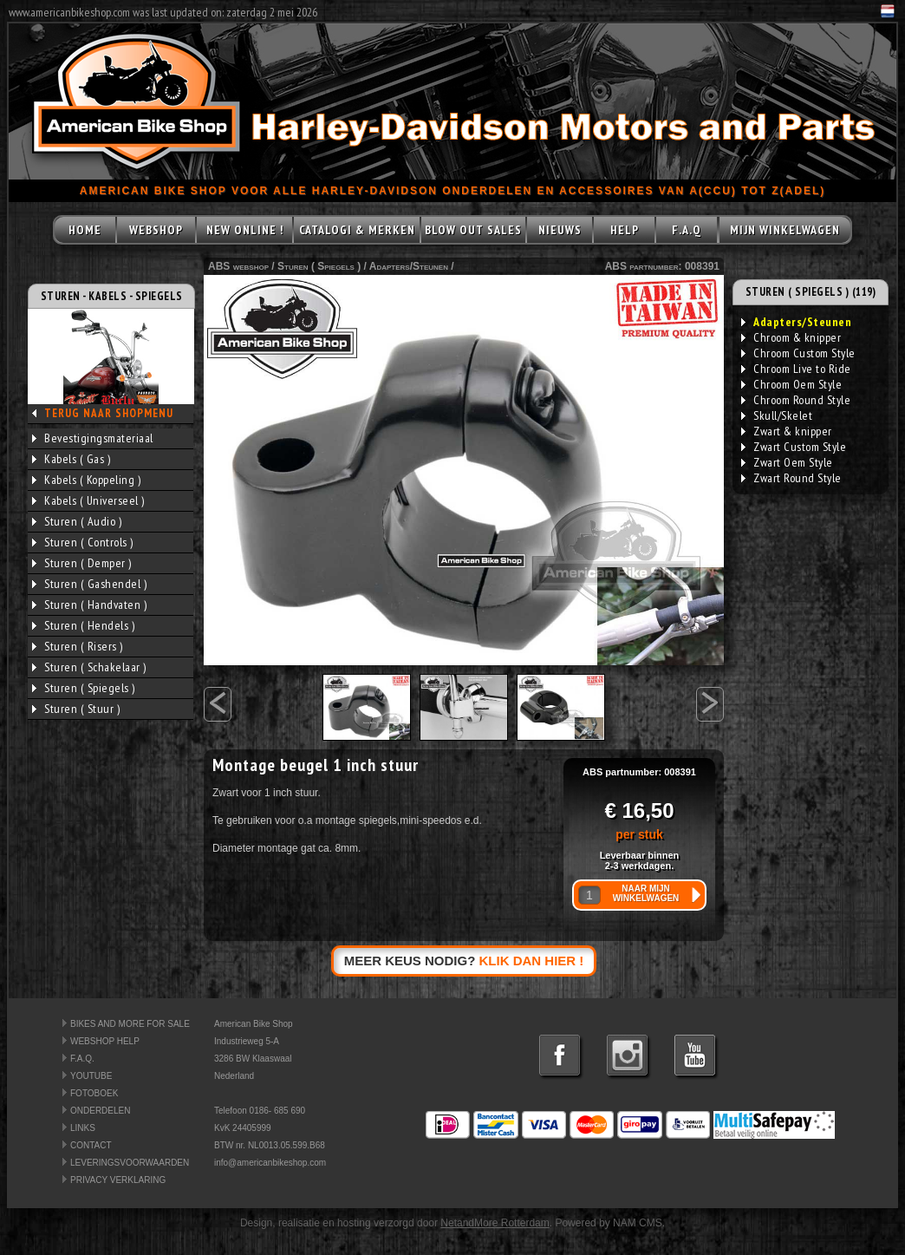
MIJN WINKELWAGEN (784, 230)
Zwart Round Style (791, 478)
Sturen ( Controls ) (82, 542)
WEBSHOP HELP (105, 1041)
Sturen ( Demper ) (82, 563)
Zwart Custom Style (793, 446)
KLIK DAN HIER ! (531, 960)
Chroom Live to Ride (796, 368)
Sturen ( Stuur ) (76, 708)
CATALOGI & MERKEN (357, 230)
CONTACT (91, 1145)
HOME (84, 230)
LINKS (82, 1128)
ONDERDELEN (100, 1110)
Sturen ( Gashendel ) (89, 584)
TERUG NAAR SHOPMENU (108, 413)
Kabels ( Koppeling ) (86, 479)
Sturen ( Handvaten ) (89, 604)
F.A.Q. (82, 1058)
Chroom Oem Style (791, 384)
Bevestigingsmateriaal (92, 438)
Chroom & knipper (791, 337)
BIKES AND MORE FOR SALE (130, 1024)
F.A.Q (686, 230)
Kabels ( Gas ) (71, 459)
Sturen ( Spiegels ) (83, 688)
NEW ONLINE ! (244, 230)
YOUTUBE (91, 1076)
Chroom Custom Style (798, 353)
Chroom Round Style (795, 400)
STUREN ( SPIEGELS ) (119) (810, 291)
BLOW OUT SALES (473, 230)
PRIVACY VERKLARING (118, 1180)
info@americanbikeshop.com (270, 1162)
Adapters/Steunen (408, 266)
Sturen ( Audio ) (76, 521)
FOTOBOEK (94, 1093)
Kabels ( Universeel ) (88, 500)
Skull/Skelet (776, 415)
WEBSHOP (156, 230)
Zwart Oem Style (787, 462)
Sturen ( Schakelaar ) (89, 667)
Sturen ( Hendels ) (83, 625)
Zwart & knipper (786, 431)
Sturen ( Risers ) (77, 646)
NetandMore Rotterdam (494, 1223)
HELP (624, 230)
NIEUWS (560, 230)
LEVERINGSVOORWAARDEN (129, 1162)
